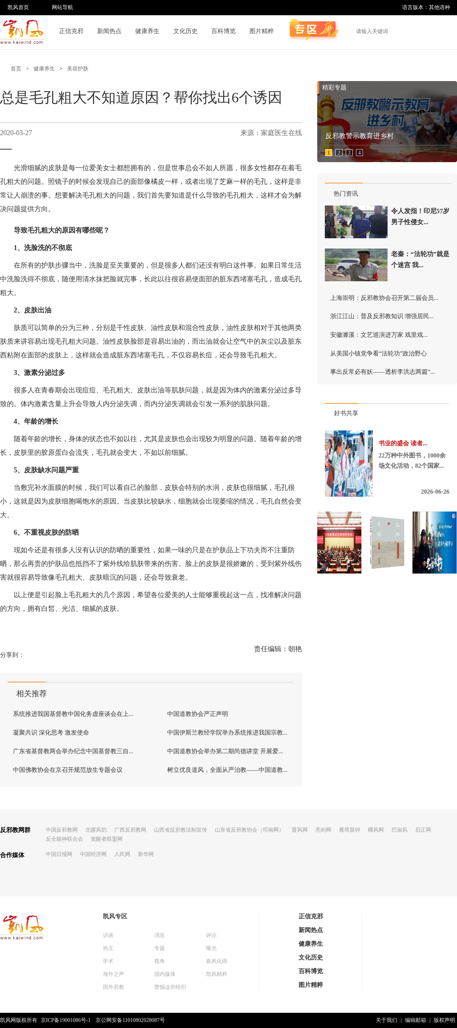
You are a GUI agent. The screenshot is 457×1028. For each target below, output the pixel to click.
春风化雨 (216, 961)
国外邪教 (113, 987)
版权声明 (444, 1020)
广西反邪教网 (130, 830)
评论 (211, 935)
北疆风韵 (96, 830)
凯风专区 (115, 916)
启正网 (423, 830)
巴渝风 (399, 830)
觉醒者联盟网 (107, 839)
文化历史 (185, 31)
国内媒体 (165, 974)
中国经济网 (93, 854)
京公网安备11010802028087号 (130, 1020)
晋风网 (300, 830)
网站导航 (62, 7)
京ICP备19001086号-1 (66, 1020)
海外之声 (113, 974)
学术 (108, 961)
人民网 (122, 854)
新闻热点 (109, 31)
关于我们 (386, 1020)
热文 (108, 948)
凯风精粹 (216, 974)
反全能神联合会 (64, 839)
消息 (159, 935)
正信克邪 (71, 31)
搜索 (447, 31)
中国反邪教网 (62, 830)
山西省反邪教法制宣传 (180, 830)
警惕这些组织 (170, 987)
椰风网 (376, 830)
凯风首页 (18, 7)
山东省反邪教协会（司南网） (249, 830)
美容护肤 (77, 69)
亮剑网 (323, 830)
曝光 (211, 948)
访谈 (108, 935)
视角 (159, 961)
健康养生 (147, 31)
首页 (16, 69)
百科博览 (223, 31)
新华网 (146, 854)
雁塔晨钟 (349, 830)
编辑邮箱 (415, 1020)
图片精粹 (261, 31)
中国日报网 (59, 854)
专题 (159, 948)
